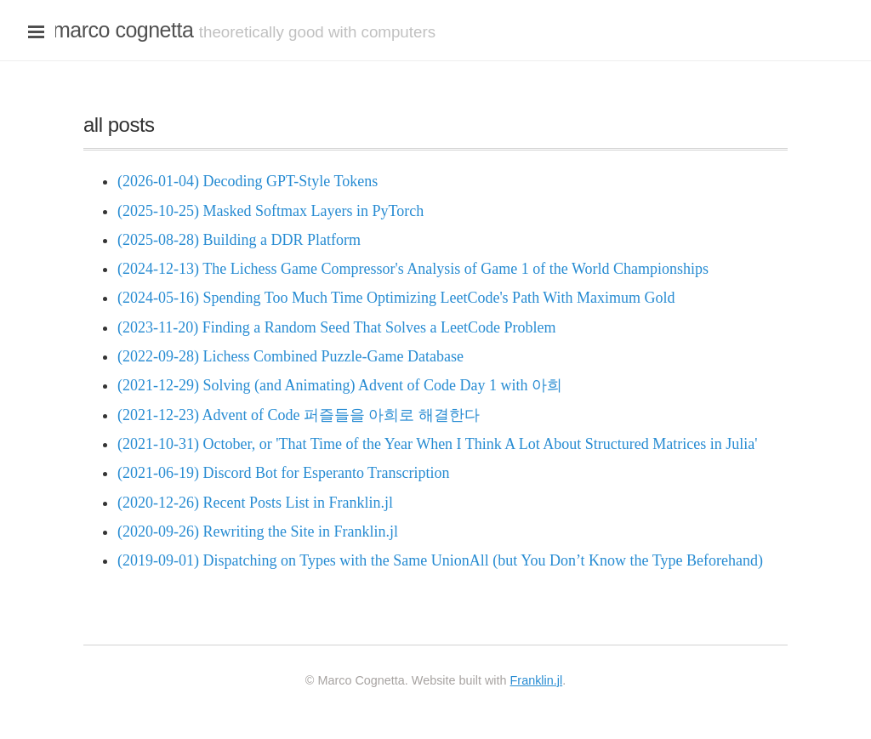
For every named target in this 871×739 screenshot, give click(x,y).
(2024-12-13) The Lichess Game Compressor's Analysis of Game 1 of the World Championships (413, 268)
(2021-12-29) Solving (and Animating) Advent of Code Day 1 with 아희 (339, 385)
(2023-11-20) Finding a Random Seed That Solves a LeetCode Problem (336, 327)
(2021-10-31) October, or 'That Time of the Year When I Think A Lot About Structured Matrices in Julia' (437, 443)
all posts (119, 124)
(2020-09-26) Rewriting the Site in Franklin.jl (257, 531)
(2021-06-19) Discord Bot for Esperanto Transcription (283, 472)
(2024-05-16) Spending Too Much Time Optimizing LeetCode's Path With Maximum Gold (396, 297)
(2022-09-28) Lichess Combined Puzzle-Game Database (290, 356)
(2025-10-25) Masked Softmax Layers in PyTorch (270, 210)
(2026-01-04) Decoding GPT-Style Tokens (247, 181)
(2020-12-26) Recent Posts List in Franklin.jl (255, 502)
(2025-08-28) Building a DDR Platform (239, 239)
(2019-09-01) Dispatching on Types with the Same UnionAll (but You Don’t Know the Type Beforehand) (440, 560)
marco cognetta (123, 30)
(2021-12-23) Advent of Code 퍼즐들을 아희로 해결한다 (298, 415)
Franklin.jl (536, 680)
